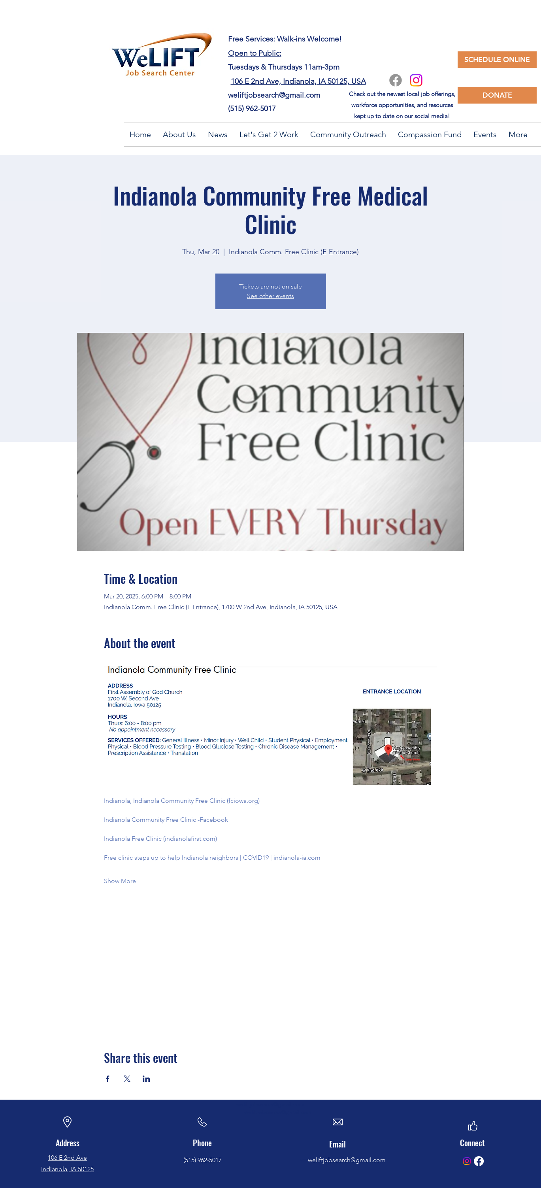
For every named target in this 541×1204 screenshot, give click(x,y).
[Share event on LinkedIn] (146, 1079)
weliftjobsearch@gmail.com (274, 95)
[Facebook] (395, 80)
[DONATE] (497, 95)
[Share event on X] (127, 1079)
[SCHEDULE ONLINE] (497, 59)
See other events (270, 296)
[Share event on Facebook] (107, 1079)
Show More (120, 881)
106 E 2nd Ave (67, 1157)
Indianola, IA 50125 (67, 1169)
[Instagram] (416, 80)
